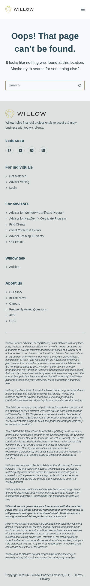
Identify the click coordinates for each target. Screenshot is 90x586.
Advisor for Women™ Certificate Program (36, 212)
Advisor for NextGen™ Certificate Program (37, 218)
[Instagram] (32, 150)
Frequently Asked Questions (28, 309)
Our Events (16, 241)
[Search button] (80, 85)
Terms (79, 575)
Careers (14, 303)
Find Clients (17, 224)
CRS (12, 321)
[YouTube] (21, 150)
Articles (14, 267)
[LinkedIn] (43, 150)
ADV (12, 315)
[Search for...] (40, 85)
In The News (17, 298)
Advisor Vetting (19, 182)
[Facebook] (9, 150)
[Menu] (83, 9)
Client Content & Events (25, 230)
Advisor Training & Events (26, 236)
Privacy (45, 579)
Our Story (15, 292)
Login (12, 187)
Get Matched (17, 176)
